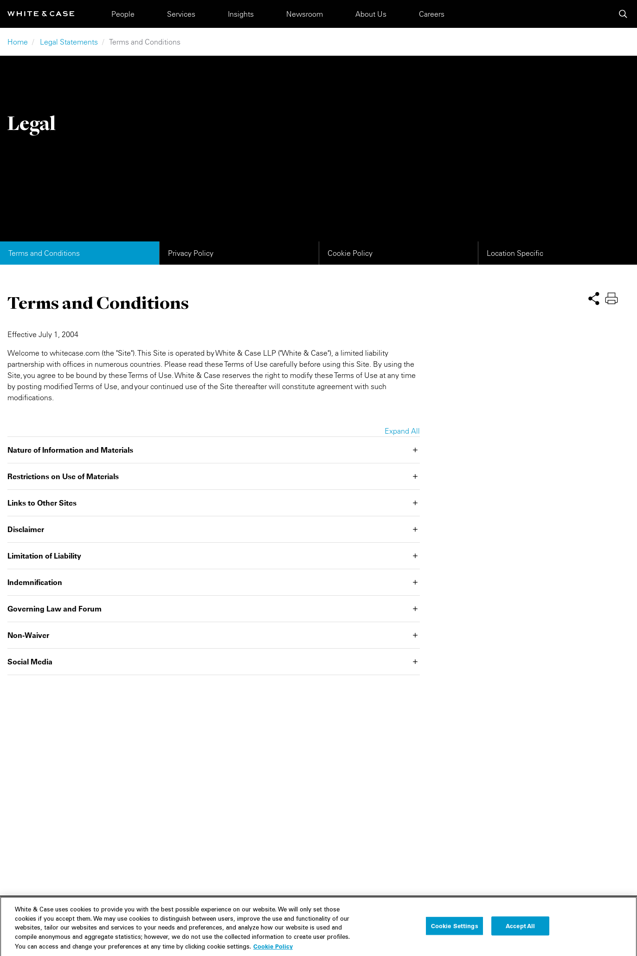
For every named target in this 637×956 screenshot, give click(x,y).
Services (181, 14)
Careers (431, 14)
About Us (370, 14)
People (123, 14)
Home (17, 41)
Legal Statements (69, 41)
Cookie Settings (454, 933)
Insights (241, 14)
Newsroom (304, 14)
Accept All (520, 933)
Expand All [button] (402, 431)
